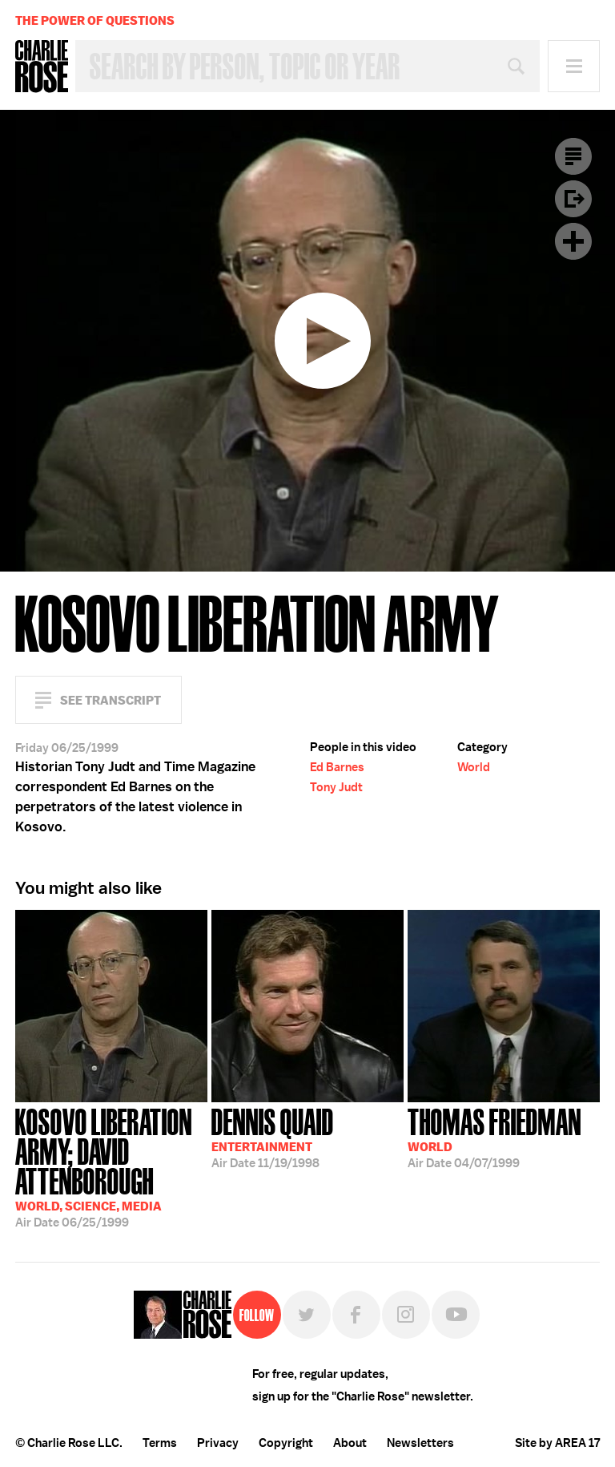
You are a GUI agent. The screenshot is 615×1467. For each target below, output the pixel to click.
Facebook (356, 1315)
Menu (574, 66)
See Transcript (110, 700)
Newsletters (420, 1443)
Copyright (286, 1443)
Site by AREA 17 (557, 1443)
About (350, 1443)
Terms (160, 1443)
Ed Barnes (337, 767)
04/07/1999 (494, 1136)
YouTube (456, 1315)
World (473, 767)
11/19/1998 (272, 1136)
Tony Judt (336, 787)
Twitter (307, 1315)
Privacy (218, 1443)
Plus (573, 241)
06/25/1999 (111, 1166)
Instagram (406, 1315)
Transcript (573, 156)
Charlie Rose (41, 66)
